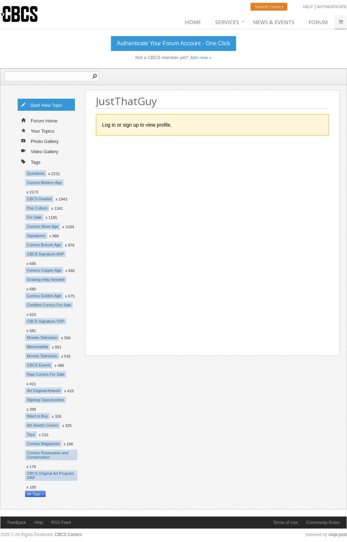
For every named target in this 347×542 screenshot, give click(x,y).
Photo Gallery (40, 141)
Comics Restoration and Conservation (47, 455)
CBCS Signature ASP (45, 254)
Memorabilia (37, 347)
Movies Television (42, 337)
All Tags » (35, 494)
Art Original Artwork (43, 390)
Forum (318, 21)
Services (227, 21)
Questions (36, 173)
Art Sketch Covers (42, 425)
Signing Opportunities (45, 400)
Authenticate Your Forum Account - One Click (173, 43)
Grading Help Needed (45, 279)
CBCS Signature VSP (45, 321)
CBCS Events (39, 365)
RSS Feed (61, 522)
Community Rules (323, 522)
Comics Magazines (43, 444)
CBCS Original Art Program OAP (50, 475)
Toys (31, 434)
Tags (30, 161)
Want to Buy (37, 416)
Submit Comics (269, 6)
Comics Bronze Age (44, 245)
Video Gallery (39, 151)
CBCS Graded (39, 199)
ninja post (338, 534)
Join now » (201, 57)
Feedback (16, 522)
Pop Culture (37, 208)
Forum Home (39, 120)
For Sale (34, 217)
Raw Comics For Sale (45, 374)
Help (308, 7)
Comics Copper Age (44, 270)
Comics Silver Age (42, 226)
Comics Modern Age (44, 182)
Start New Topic (42, 105)
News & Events (273, 21)
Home (193, 21)
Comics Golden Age (44, 296)
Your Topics (37, 130)
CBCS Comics (68, 534)
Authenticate (332, 7)
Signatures (36, 235)
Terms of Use (285, 522)
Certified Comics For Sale (49, 305)
